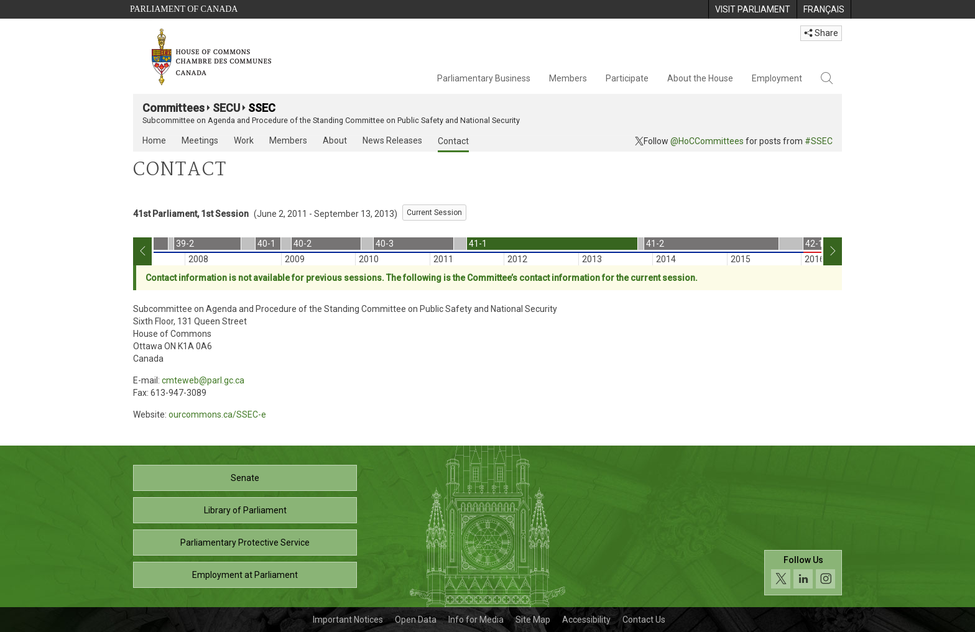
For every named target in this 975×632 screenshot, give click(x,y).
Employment (777, 78)
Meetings (200, 140)
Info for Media (476, 620)
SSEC (261, 107)
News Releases (392, 140)
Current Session (434, 212)
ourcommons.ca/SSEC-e (217, 414)
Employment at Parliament (245, 575)
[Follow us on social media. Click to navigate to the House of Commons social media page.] (803, 572)
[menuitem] (752, 9)
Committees (173, 107)
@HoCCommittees (707, 141)
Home (154, 140)
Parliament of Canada (184, 9)
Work (244, 140)
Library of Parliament (245, 510)
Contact (453, 141)
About (335, 140)
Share (821, 33)
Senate (245, 478)
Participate (627, 78)
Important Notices (348, 620)
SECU (226, 107)
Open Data (416, 620)
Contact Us (643, 620)
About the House (700, 78)
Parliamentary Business (483, 78)
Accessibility (586, 620)
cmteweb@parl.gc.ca (203, 380)
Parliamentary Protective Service (245, 542)
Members (568, 78)
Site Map (532, 620)
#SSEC (819, 141)
